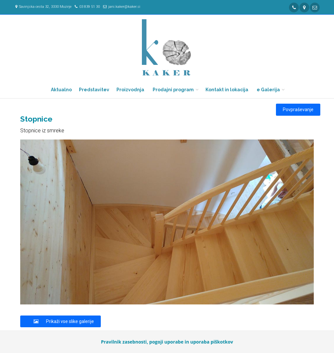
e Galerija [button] (268, 89)
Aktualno (61, 89)
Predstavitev (94, 89)
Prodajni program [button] (173, 89)
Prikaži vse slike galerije (60, 321)
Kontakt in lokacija (226, 89)
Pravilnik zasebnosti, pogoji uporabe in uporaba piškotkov (167, 342)
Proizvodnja (130, 89)
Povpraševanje (298, 109)
